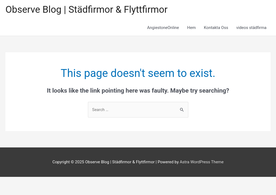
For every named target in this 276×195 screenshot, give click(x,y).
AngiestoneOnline (163, 27)
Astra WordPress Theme (202, 162)
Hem (191, 27)
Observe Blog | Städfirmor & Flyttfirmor (86, 9)
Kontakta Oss (216, 27)
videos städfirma (251, 27)
